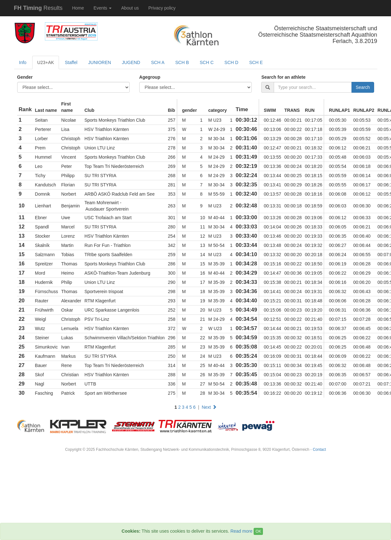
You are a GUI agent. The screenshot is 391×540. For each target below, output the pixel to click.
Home (78, 8)
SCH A (157, 62)
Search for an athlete (283, 77)
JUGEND (131, 62)
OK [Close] (258, 531)
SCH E (256, 62)
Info (22, 62)
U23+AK (45, 62)
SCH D (231, 62)
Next (209, 407)
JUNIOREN (99, 62)
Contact (319, 449)
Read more (241, 531)
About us (130, 8)
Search (363, 87)
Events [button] (103, 8)
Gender (25, 77)
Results (38, 8)
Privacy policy (162, 8)
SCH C (207, 62)
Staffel (71, 62)
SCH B (182, 62)
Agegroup (149, 77)
